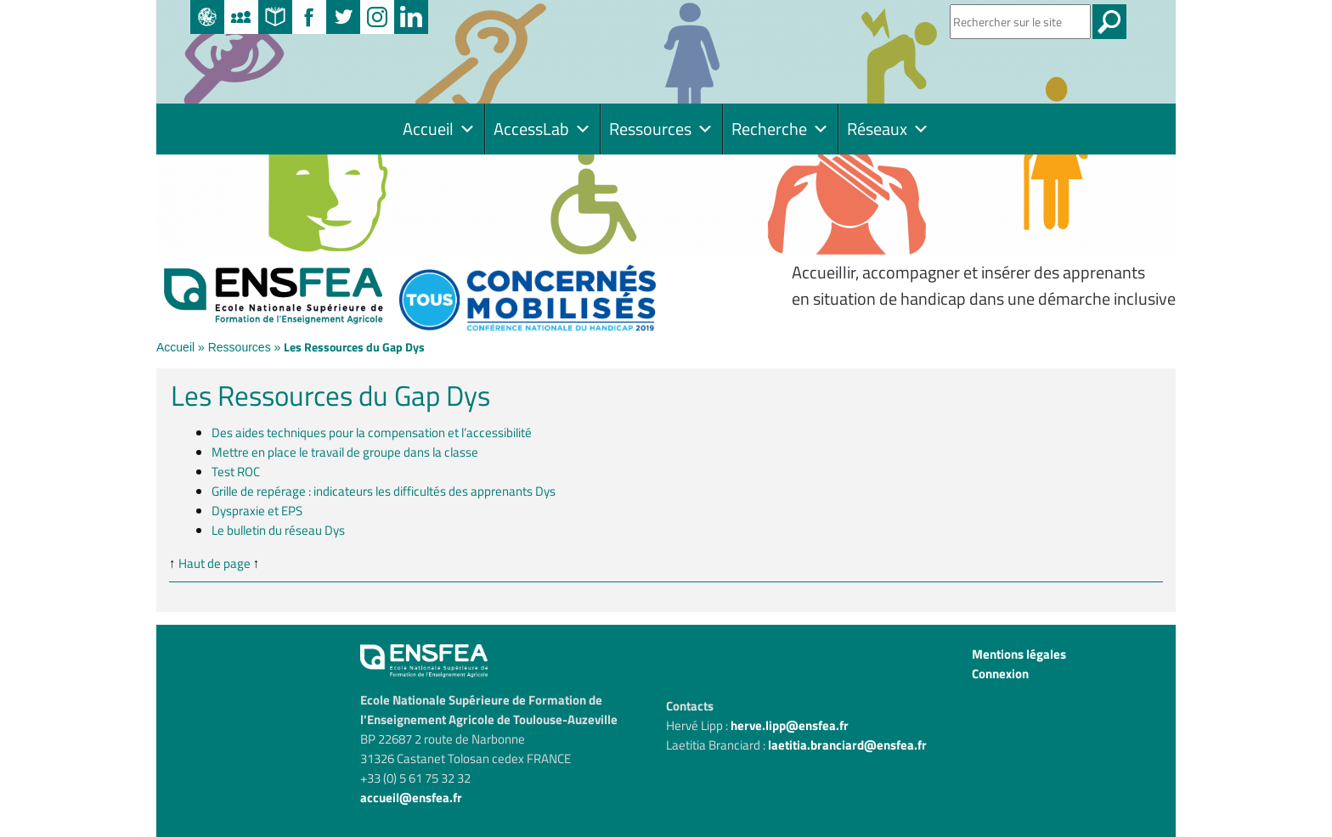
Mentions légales (1019, 654)
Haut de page (214, 563)
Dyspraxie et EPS (257, 510)
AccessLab (542, 128)
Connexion (1000, 673)
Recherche (780, 128)
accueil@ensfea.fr (411, 797)
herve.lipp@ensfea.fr (790, 725)
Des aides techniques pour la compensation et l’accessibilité (372, 432)
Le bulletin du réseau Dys (278, 530)
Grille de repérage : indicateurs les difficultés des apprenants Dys (384, 491)
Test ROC (236, 471)
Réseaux (888, 128)
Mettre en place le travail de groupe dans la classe (345, 452)
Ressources (661, 128)
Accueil (439, 128)
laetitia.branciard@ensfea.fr (847, 745)
